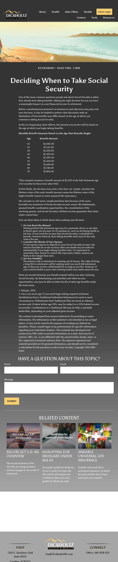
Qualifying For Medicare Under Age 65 (57, 449)
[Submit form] (11, 394)
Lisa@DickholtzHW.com (59, 547)
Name (7, 357)
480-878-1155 (101, 545)
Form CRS (61, 560)
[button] (42, 4)
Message (8, 372)
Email (63, 357)
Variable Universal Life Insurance (91, 449)
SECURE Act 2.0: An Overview (23, 447)
